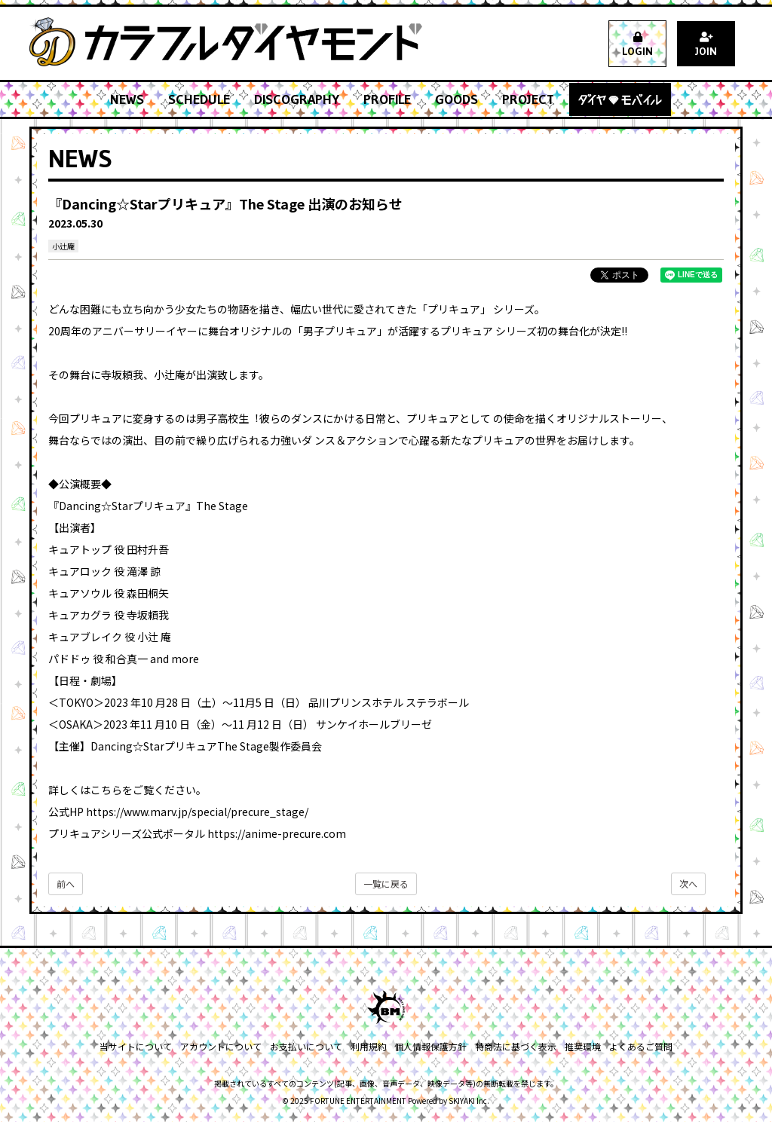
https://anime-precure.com (276, 833)
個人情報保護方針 (430, 1046)
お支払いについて (307, 1046)
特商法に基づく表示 (515, 1046)
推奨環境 (581, 1046)
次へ (688, 883)
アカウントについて (222, 1046)
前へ (66, 883)
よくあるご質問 (638, 1046)
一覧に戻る (386, 883)
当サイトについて (138, 1046)
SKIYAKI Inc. (469, 1100)
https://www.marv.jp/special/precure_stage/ (197, 811)
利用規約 (369, 1046)
